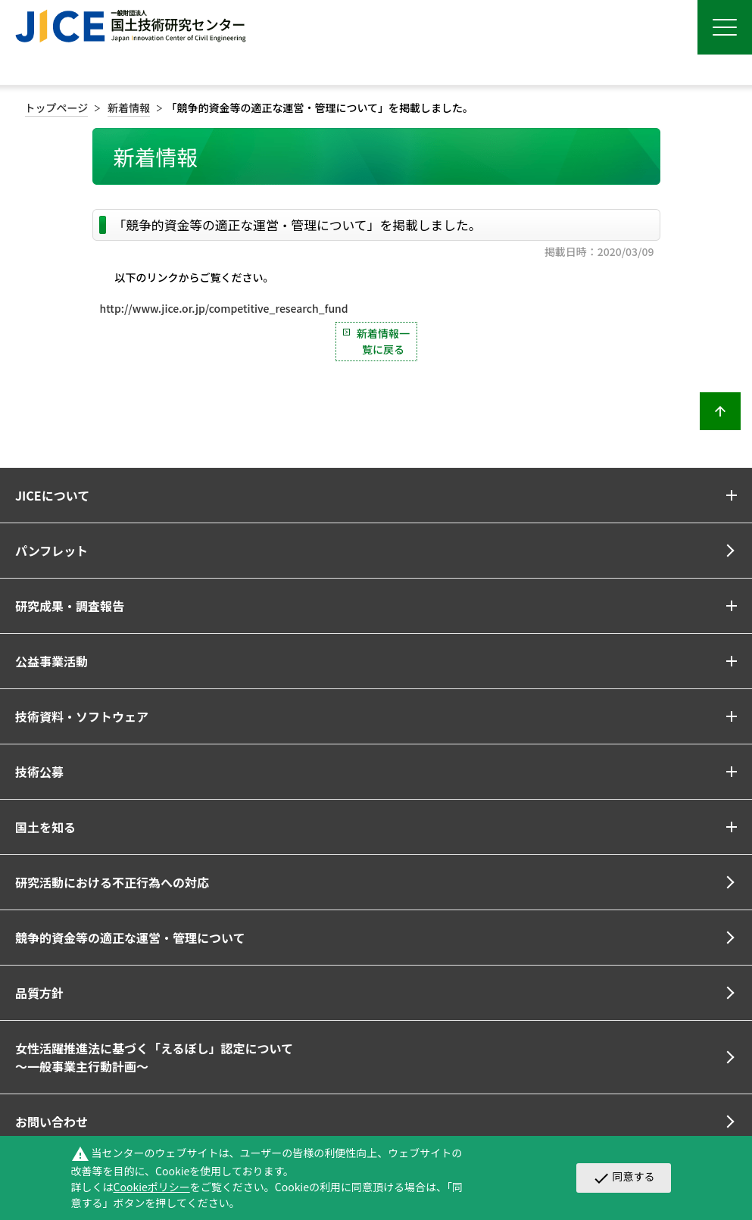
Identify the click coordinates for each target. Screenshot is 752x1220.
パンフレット (51, 550)
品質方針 (39, 993)
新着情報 (129, 107)
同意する (623, 1178)
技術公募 (39, 772)
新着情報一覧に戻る (383, 341)
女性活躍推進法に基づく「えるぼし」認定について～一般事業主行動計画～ (154, 1057)
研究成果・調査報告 (69, 606)
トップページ (57, 107)
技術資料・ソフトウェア (81, 716)
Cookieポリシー (152, 1186)
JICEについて (52, 495)
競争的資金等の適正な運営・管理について (130, 937)
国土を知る (45, 827)
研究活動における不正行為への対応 (112, 882)
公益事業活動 (51, 661)
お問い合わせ (51, 1121)
